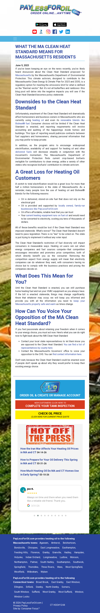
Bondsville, (19, 547)
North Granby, (52, 587)
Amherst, (55, 542)
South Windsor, (21, 591)
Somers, (66, 587)
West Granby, (49, 591)
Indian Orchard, (33, 557)
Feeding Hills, (21, 552)
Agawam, (44, 542)
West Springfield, (74, 567)
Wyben (44, 571)
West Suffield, (65, 591)
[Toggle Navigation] (15, 39)
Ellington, (18, 587)
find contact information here (67, 354)
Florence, (35, 552)
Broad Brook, (42, 582)
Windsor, (79, 591)
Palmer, (34, 562)
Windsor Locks (21, 596)
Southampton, (63, 562)
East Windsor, (73, 582)
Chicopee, (33, 547)
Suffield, (36, 591)
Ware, (60, 567)
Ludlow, (63, 557)
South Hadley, (47, 562)
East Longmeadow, (50, 547)
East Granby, (57, 582)
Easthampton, (69, 547)
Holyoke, (18, 557)
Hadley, (67, 552)
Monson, (74, 557)
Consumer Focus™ (30, 608)
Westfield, (19, 571)
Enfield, (29, 587)
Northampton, (21, 562)
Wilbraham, (32, 571)
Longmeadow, (50, 557)
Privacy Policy (20, 605)
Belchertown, (69, 542)
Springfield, (20, 567)
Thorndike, (33, 567)
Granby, (46, 552)
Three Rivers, (48, 567)
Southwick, (78, 562)
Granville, (57, 552)
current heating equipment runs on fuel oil (47, 215)
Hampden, (79, 552)
